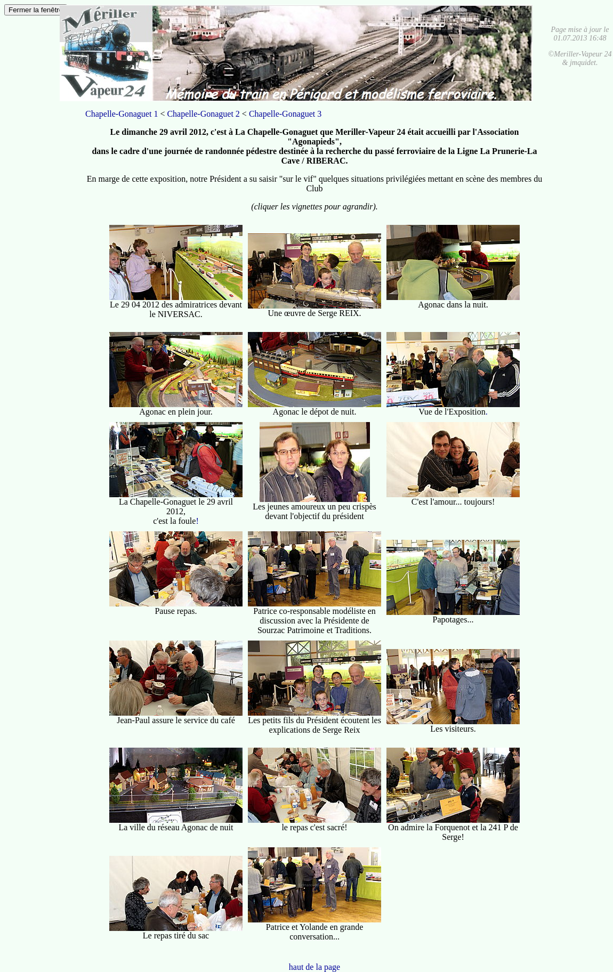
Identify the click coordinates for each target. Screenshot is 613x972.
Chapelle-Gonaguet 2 (203, 113)
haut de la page (314, 966)
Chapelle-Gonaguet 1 (121, 113)
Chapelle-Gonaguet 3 (285, 113)
